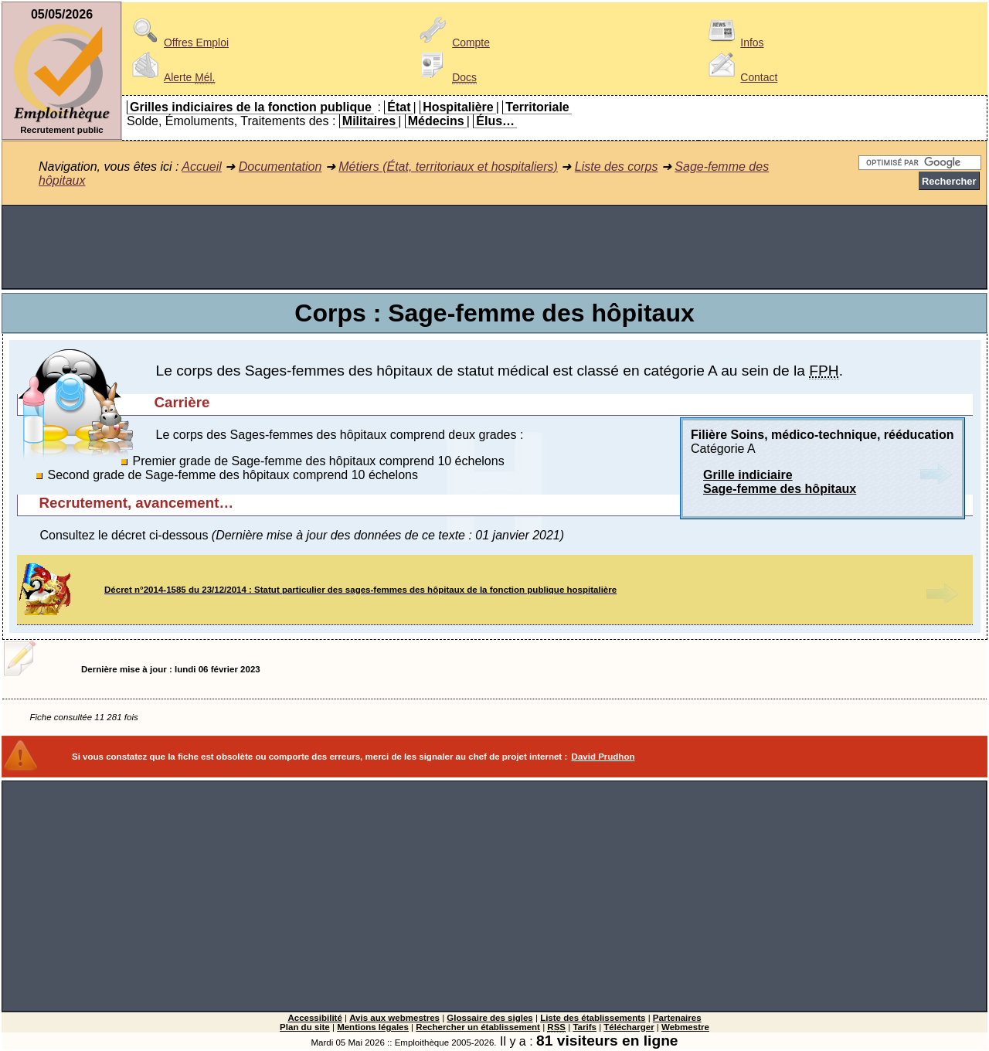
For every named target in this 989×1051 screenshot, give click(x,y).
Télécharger (628, 1027)
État (398, 107)
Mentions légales (373, 1027)
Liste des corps (616, 166)
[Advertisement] (494, 247)
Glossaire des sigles (489, 1017)
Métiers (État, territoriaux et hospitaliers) (448, 166)
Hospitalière (458, 107)
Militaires (369, 121)
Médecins (436, 121)
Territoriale (537, 107)
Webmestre (685, 1027)
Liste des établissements (592, 1017)
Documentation (280, 166)
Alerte (171, 77)
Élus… (495, 121)
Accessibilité (314, 1017)
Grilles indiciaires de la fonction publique (251, 107)
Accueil (202, 166)
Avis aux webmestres (394, 1017)
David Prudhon (603, 756)
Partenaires (677, 1017)
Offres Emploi (178, 42)
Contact (740, 77)
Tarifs (584, 1027)
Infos (733, 42)
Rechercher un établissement (478, 1027)
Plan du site (305, 1027)
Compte (452, 42)
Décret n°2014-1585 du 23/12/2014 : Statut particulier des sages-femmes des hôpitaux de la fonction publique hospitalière (360, 589)
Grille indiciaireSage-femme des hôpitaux (779, 481)
